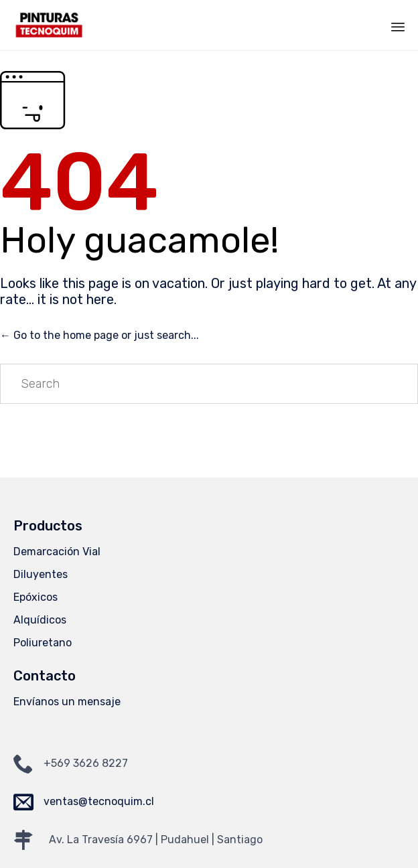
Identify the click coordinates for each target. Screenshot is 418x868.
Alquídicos (39, 619)
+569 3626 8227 (86, 763)
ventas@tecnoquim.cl (99, 801)
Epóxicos (35, 597)
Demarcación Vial (56, 551)
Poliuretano (42, 642)
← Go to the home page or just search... (99, 335)
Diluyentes (40, 574)
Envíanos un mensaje (67, 701)
